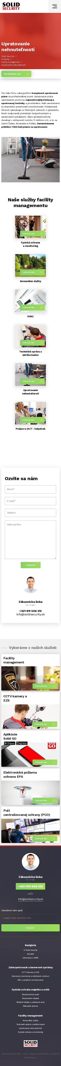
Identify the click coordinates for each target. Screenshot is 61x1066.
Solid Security (7, 56)
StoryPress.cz (30, 1058)
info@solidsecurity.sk (30, 614)
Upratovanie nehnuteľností (30, 1028)
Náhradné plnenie (30, 1006)
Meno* (10, 489)
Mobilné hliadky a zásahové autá (31, 1002)
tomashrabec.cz (43, 1054)
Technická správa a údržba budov (30, 1024)
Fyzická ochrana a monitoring (30, 1032)
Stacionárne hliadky (30, 998)
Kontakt (30, 954)
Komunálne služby (30, 1021)
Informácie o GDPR (30, 958)
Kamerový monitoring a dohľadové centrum (30, 976)
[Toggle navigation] (54, 6)
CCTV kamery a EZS (30, 972)
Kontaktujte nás (12, 74)
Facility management (10, 62)
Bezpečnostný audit (30, 994)
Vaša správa (14, 524)
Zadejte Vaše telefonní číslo (17, 918)
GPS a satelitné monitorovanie (30, 980)
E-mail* (11, 501)
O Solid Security (30, 950)
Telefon (11, 512)
